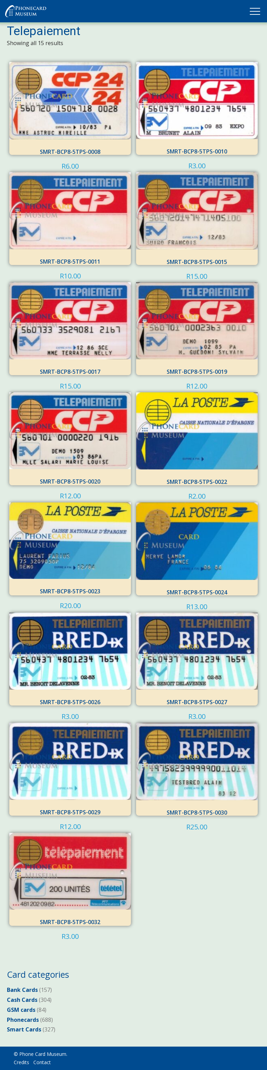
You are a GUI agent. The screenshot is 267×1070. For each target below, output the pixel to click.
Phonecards (23, 1020)
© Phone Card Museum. (40, 1054)
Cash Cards (22, 1000)
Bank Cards (22, 990)
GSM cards (21, 1010)
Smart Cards (24, 1029)
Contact (42, 1062)
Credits (21, 1062)
